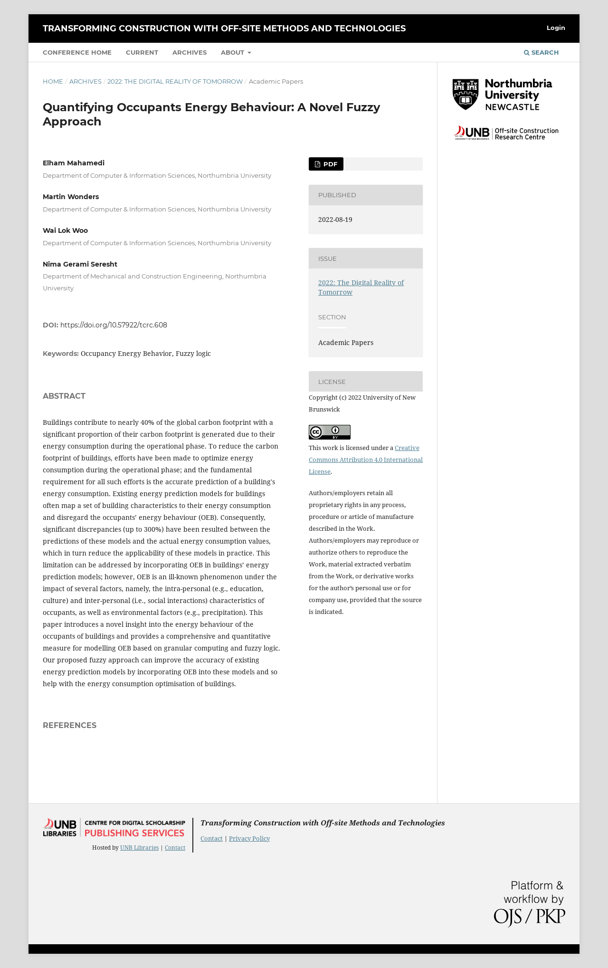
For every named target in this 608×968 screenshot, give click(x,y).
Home (53, 81)
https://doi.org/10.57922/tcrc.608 (113, 325)
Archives (189, 52)
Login (556, 27)
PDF (329, 164)
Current (142, 52)
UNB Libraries (139, 847)
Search (541, 52)
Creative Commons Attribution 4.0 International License (366, 459)
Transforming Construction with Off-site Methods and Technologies (224, 28)
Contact (175, 847)
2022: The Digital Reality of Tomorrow (175, 81)
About (233, 52)
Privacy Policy (249, 838)
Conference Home (77, 52)
